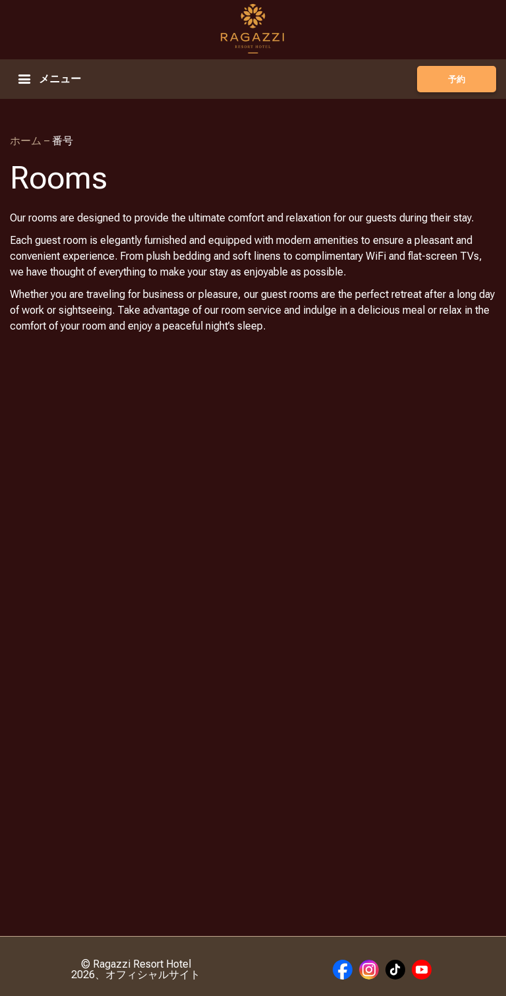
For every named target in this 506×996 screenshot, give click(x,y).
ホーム (27, 140)
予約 (456, 79)
